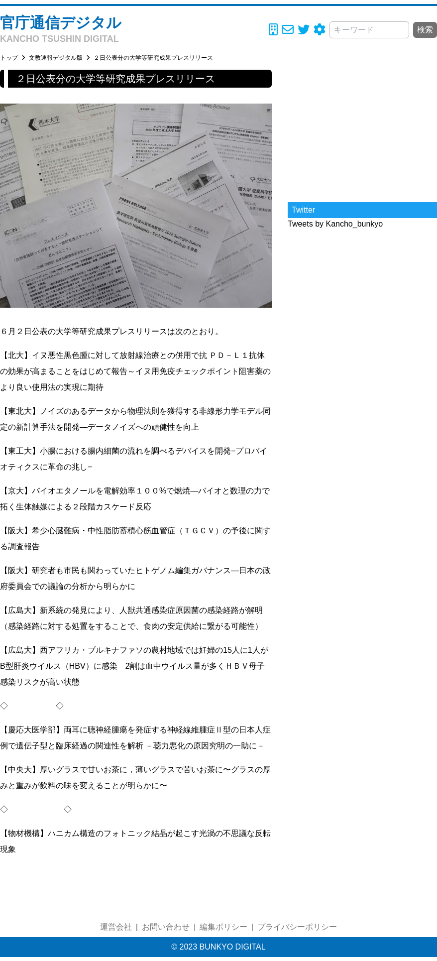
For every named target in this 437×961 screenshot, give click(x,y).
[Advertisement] (362, 132)
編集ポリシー (223, 927)
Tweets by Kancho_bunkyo (335, 224)
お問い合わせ (166, 927)
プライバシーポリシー (297, 927)
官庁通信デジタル (60, 22)
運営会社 (116, 927)
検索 (425, 29)
